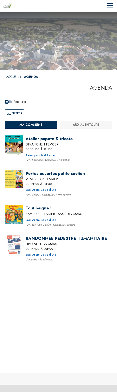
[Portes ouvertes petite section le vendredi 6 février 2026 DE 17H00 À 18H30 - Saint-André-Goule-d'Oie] (55, 173)
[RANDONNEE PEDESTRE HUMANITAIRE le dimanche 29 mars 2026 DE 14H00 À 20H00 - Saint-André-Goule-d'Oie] (66, 238)
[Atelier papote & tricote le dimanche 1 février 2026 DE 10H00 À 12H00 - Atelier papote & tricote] (49, 138)
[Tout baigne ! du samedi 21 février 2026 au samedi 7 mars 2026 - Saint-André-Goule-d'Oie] (39, 208)
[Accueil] (7, 6)
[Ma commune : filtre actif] (31, 125)
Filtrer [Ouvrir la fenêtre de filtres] (14, 113)
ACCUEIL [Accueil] (12, 76)
